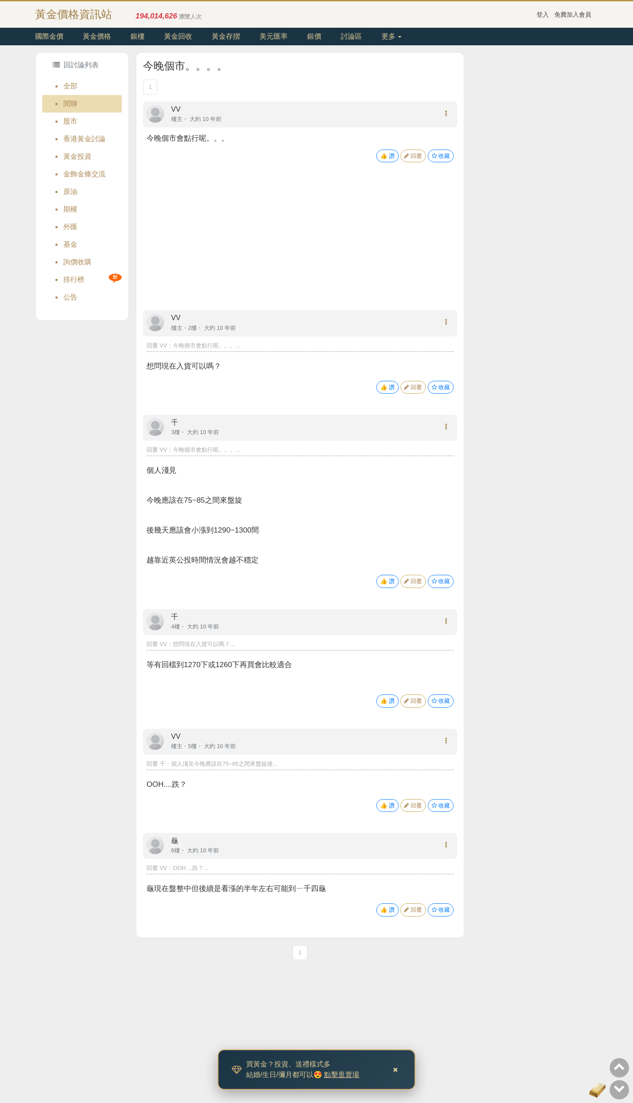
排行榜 (73, 279)
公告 (70, 297)
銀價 (314, 36)
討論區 (351, 36)
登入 (543, 14)
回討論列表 (75, 65)
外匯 (70, 226)
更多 (391, 36)
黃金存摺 (226, 36)
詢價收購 (77, 262)
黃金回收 (178, 36)
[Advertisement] (300, 245)
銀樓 (138, 36)
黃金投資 (77, 156)
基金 (70, 244)
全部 (70, 86)
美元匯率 (273, 36)
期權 (70, 209)
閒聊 (70, 103)
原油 (70, 191)
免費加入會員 (572, 14)
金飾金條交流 (84, 174)
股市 (70, 121)
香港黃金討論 (84, 138)
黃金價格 (97, 36)
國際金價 (49, 36)
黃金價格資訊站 (73, 14)
